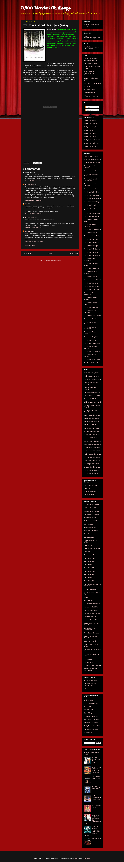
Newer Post (27, 254)
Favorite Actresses (89, 89)
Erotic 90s (87, 551)
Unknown (28, 231)
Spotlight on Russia (90, 136)
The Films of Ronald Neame (92, 316)
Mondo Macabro (89, 495)
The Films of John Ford (91, 252)
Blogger (87, 858)
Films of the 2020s (89, 581)
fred (26, 203)
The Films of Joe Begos (91, 246)
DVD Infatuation (29, 184)
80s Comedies (88, 524)
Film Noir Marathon (90, 555)
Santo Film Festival (90, 641)
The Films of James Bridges (92, 236)
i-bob (76, 858)
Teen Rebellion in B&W (91, 729)
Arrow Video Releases (90, 485)
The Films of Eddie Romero (92, 198)
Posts (87, 107)
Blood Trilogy (88, 713)
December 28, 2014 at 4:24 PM (34, 241)
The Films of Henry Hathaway (90, 225)
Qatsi (85, 688)
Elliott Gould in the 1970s (91, 719)
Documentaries (88, 545)
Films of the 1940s (89, 558)
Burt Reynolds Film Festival (92, 379)
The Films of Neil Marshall (92, 286)
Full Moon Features (90, 589)
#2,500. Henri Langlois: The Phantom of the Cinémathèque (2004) (92, 819)
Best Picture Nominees (91, 530)
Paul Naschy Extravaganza (92, 163)
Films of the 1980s (89, 571)
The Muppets (88, 659)
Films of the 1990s (89, 574)
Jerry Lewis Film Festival (91, 421)
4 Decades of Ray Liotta (91, 373)
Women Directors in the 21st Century (91, 669)
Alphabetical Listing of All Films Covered (91, 47)
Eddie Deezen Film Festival (92, 402)
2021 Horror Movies (90, 517)
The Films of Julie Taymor (92, 268)
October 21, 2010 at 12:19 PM (33, 200)
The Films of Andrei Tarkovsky (90, 184)
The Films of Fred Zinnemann (89, 209)
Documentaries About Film (92, 548)
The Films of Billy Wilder (91, 192)
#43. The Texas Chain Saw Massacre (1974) (96, 760)
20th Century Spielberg (91, 156)
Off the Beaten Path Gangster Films (90, 684)
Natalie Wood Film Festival (92, 451)
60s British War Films (90, 680)
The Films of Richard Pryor (92, 470)
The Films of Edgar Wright (92, 202)
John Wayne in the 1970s (91, 428)
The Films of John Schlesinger (89, 259)
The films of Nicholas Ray (92, 363)
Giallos (86, 597)
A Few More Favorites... (91, 96)
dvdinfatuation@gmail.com (92, 38)
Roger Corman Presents (91, 633)
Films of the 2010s (89, 577)
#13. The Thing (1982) (96, 787)
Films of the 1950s (89, 561)
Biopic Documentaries (90, 534)
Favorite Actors (88, 86)
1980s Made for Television (92, 508)
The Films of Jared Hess (91, 239)
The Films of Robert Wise (91, 307)
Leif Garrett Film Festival (91, 438)
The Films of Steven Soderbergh (90, 328)
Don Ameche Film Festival (92, 399)
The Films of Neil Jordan (91, 283)
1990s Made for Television (92, 511)
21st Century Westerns (91, 703)
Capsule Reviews (89, 537)
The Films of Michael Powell (92, 280)
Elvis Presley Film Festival (92, 415)
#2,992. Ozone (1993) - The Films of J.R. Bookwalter (96, 769)
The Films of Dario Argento (92, 195)
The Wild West (88, 662)
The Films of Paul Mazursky (92, 289)
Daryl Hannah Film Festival (92, 395)
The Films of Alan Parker (91, 171)
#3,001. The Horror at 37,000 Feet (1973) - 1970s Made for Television (92, 831)
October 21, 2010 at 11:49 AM (33, 181)
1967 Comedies (89, 700)
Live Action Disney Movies (92, 613)
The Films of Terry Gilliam (91, 337)
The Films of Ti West (90, 340)
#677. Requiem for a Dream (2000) (96, 797)
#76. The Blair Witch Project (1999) (45, 25)
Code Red (87, 488)
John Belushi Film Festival (92, 425)
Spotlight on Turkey (90, 146)
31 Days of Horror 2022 (91, 521)
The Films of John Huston (92, 255)
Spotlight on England (90, 123)
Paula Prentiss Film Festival (92, 454)
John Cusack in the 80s (91, 722)
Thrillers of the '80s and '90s (92, 665)
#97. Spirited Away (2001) (96, 777)
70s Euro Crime (88, 710)
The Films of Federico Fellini (92, 205)
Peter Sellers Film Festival (92, 460)
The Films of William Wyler (92, 359)
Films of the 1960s (89, 565)
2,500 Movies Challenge (46, 8)
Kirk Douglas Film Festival (92, 431)
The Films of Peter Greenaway (89, 293)
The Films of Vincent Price (92, 473)
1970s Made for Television (92, 504)
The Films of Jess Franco (91, 242)
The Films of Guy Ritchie (91, 216)
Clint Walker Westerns (90, 716)
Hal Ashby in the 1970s (91, 607)
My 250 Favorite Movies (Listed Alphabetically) (91, 59)
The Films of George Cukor (92, 213)
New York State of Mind (91, 620)
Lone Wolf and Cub (90, 616)
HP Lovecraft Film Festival (92, 603)
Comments (89, 110)
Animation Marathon (90, 527)
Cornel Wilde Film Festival (92, 392)
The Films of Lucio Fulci (91, 276)
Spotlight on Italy (89, 130)
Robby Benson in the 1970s (92, 726)
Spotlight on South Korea (91, 143)
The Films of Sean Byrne (91, 319)
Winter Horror (88, 732)
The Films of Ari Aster (90, 189)
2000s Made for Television (92, 514)
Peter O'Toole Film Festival (92, 457)
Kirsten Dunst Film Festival (92, 434)
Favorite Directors (89, 93)
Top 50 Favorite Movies (91, 63)
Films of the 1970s (89, 568)
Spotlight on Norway (90, 133)
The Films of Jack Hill (90, 233)
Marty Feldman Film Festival (92, 444)
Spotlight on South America (92, 140)
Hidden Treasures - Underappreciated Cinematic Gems (90, 73)
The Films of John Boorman (92, 249)
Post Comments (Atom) (54, 260)
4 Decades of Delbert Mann (92, 159)
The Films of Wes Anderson (92, 351)
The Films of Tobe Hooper (92, 343)
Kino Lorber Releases (90, 491)
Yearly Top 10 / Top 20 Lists (92, 83)
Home (50, 254)
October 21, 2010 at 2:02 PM (33, 214)
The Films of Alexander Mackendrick (91, 179)
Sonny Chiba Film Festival (92, 467)
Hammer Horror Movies (91, 610)
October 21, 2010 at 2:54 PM (33, 227)
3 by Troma (87, 706)
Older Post (74, 254)
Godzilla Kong (88, 600)
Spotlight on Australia (90, 120)
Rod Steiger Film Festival (91, 464)
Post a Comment (30, 245)
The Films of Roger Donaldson (90, 311)
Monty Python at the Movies (92, 447)
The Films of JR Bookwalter (92, 229)
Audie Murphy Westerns (91, 376)
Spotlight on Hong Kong (91, 127)
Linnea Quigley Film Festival (92, 441)
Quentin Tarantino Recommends (89, 629)
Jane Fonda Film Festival (91, 418)
